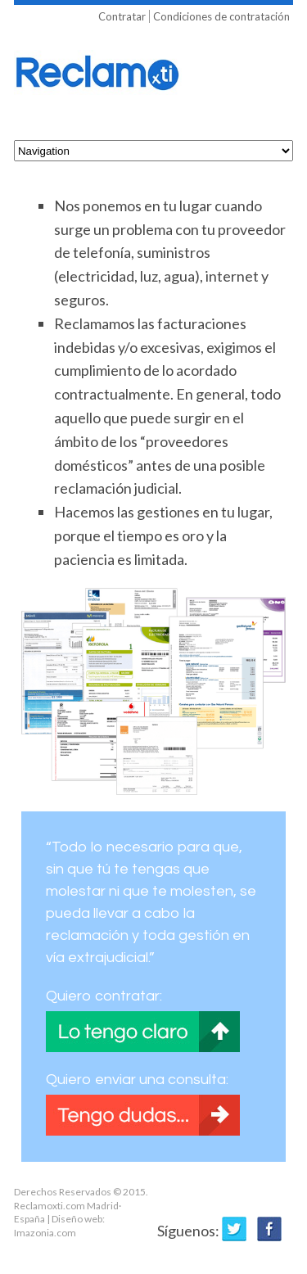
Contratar (122, 16)
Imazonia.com (45, 1233)
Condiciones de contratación (221, 16)
